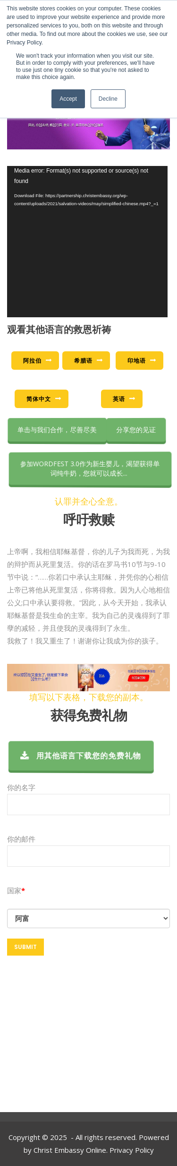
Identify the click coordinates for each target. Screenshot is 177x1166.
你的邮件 (88, 851)
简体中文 (38, 399)
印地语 (136, 361)
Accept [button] (68, 99)
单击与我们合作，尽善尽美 (58, 430)
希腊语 (83, 361)
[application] (87, 241)
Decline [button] (108, 99)
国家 (14, 890)
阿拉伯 (32, 361)
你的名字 (88, 799)
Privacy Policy (132, 1150)
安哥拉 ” (88, 918)
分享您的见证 (137, 430)
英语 (119, 399)
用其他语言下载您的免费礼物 (84, 756)
